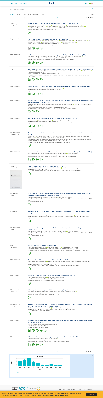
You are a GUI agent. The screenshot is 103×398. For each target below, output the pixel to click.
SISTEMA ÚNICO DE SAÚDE (64, 142)
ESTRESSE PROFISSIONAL (38, 170)
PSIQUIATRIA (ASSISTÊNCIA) (66, 265)
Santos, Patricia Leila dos (61, 70)
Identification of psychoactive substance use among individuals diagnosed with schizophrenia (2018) (57, 55)
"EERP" (19, 14)
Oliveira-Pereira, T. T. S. (54, 215)
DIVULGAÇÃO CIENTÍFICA (50, 294)
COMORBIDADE (35, 59)
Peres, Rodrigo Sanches (64, 26)
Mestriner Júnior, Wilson (33, 136)
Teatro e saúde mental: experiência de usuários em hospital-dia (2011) (48, 260)
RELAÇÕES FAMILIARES (47, 45)
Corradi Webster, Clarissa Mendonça (37, 26)
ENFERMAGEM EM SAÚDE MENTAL (40, 123)
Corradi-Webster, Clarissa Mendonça (56, 277)
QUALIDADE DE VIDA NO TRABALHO (52, 170)
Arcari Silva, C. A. (60, 137)
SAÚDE (57, 294)
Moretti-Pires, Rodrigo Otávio (34, 324)
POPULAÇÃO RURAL (43, 327)
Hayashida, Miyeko (79, 104)
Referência (33, 309)
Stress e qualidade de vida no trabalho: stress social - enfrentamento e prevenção (49, 248)
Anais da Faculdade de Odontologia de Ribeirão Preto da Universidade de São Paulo (49, 139)
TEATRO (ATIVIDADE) (36, 265)
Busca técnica (81, 389)
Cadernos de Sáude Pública (37, 325)
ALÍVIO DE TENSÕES (76, 170)
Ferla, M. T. (46, 215)
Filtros (12, 14)
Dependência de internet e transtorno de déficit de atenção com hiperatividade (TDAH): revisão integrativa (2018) (60, 69)
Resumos (33, 198)
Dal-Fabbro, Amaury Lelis (50, 137)
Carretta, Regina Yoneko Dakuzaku (62, 136)
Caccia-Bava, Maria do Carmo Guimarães (80, 136)
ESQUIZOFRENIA (43, 59)
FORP (53, 140)
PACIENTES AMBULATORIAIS (64, 91)
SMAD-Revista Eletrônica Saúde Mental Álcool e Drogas (43, 107)
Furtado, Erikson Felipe (73, 153)
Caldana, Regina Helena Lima (65, 197)
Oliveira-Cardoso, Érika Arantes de (76, 26)
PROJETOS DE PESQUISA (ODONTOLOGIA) (41, 142)
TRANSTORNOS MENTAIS (37, 91)
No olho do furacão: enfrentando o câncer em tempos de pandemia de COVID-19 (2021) (53, 23)
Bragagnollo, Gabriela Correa (70, 261)
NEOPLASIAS (46, 29)
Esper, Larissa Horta (32, 153)
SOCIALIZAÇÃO (60, 280)
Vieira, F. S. (77, 215)
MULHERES (34, 156)
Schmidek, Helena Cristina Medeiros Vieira (37, 70)
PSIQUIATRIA (74, 91)
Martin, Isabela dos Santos (80, 40)
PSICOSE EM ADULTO (37, 45)
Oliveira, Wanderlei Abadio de (59, 25)
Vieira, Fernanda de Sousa (61, 56)
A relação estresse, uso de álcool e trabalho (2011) (42, 245)
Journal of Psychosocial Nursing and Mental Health (42, 43)
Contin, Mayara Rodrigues (33, 56)
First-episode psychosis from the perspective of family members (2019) (48, 39)
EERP (64, 27)
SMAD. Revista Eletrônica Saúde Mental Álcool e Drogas (43, 57)
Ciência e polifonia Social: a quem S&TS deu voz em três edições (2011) (48, 290)
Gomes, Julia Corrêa (51, 70)
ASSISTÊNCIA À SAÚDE (54, 265)
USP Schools (24, 3)
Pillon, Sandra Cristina (52, 26)
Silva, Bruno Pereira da (33, 104)
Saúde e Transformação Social (38, 264)
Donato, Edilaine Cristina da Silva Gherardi (51, 42)
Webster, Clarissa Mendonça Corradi (47, 136)
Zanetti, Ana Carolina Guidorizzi (69, 42)
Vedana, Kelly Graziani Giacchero (52, 40)
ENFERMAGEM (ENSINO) (44, 310)
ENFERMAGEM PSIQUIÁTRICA (59, 45)
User (86, 3)
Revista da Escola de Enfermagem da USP (40, 340)
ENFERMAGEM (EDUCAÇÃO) (38, 280)
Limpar (92, 14)
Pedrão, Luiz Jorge (86, 70)
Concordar (91, 394)
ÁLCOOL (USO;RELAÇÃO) (66, 170)
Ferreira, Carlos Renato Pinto (83, 261)
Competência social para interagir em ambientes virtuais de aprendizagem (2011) (51, 275)
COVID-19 (40, 29)
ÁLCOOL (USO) (35, 201)
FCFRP (65, 140)
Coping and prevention (36, 169)
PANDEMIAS (35, 29)
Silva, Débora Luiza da (32, 308)
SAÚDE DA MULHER (72, 156)
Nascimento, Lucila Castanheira (74, 25)
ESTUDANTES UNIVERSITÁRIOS (69, 108)
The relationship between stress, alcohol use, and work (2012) (45, 166)
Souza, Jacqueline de (32, 120)
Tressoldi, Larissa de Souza (67, 40)
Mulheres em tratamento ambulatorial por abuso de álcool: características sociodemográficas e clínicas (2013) (60, 152)
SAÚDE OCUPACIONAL (86, 250)
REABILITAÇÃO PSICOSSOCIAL (58, 218)
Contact (89, 389)
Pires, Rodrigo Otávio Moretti (34, 291)
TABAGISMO (59, 108)
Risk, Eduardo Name (87, 25)
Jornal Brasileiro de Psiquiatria (38, 73)
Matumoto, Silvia (31, 137)
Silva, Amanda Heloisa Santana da (35, 40)
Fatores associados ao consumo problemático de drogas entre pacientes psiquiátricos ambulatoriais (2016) (59, 86)
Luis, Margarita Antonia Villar (45, 120)
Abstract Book (34, 216)
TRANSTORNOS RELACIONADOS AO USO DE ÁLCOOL (44, 108)
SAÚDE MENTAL (52, 29)
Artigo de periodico (15, 39)
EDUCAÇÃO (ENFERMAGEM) (56, 341)
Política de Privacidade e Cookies (59, 395)
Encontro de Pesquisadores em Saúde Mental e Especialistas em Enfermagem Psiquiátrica (64, 198)
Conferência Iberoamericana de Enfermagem (54, 309)
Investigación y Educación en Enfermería (40, 278)
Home (11, 3)
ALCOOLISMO (41, 156)
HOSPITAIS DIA (45, 265)
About (16, 3)
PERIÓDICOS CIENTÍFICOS (38, 294)
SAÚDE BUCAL (54, 142)
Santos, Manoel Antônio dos (34, 25)
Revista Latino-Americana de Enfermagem (40, 89)
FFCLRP (60, 27)
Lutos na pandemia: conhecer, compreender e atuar (42, 27)
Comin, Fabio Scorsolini (46, 25)
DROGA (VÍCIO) (54, 91)
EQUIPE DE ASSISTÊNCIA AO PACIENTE (41, 341)
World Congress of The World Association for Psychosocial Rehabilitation (62, 216)
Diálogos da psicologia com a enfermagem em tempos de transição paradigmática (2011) (54, 337)
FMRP (66, 43)
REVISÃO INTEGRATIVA (78, 75)
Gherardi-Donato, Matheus (33, 263)
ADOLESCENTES (69, 75)
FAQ (60, 389)
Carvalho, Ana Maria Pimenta (74, 70)
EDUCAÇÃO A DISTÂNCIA (50, 280)
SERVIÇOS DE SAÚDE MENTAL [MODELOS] (41, 218)
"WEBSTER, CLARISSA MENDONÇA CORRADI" (35, 14)
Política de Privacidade (69, 389)
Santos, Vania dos (41, 137)
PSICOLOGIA (66, 341)
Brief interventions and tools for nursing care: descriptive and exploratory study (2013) (52, 118)
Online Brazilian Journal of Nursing (39, 121)
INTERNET (34, 75)
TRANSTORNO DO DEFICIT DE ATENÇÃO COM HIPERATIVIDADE (51, 75)
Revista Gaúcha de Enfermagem (38, 155)
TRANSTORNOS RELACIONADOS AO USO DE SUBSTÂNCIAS (60, 59)
